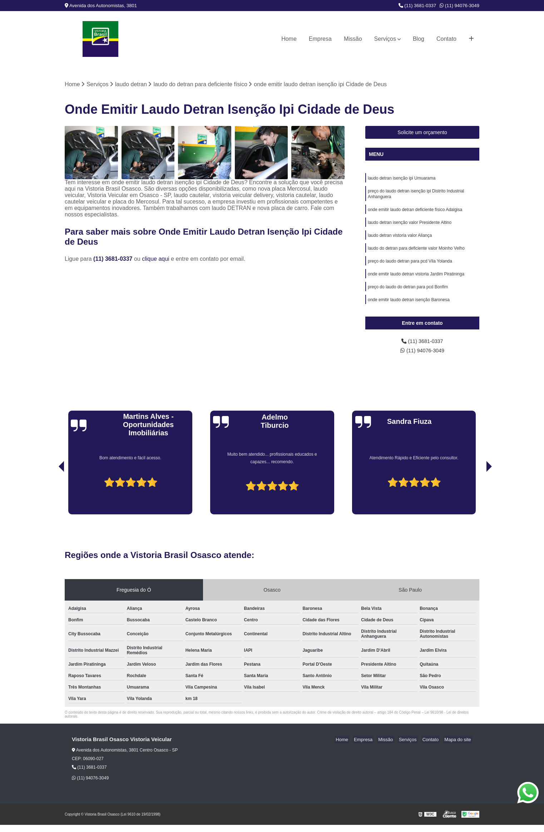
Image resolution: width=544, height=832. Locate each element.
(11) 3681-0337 (417, 5)
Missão (353, 39)
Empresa (320, 39)
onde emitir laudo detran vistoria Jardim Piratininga (416, 280)
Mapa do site (458, 746)
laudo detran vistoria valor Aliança (400, 240)
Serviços (385, 39)
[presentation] (51, 501)
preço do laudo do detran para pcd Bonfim (408, 294)
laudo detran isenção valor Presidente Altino (409, 226)
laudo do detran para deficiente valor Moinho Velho (416, 253)
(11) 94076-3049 (459, 5)
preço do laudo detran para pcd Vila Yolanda (410, 267)
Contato (446, 39)
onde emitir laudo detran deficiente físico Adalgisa (415, 212)
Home (289, 39)
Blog (418, 39)
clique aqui (155, 259)
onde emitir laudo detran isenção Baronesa (409, 307)
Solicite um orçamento (422, 133)
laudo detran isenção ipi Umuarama (401, 179)
